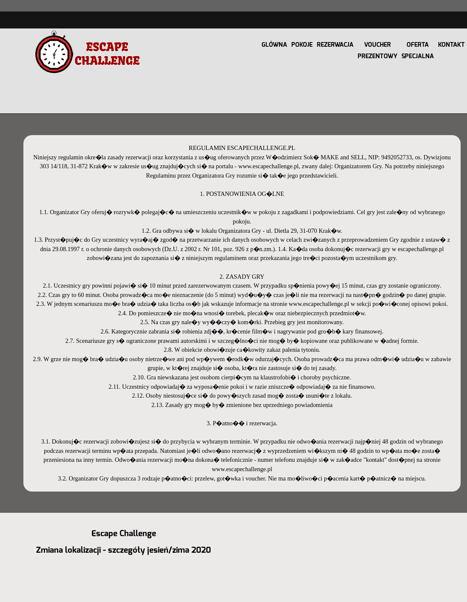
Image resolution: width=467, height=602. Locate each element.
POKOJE (302, 45)
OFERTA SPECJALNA (418, 50)
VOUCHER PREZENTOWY (377, 50)
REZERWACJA (335, 45)
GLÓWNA (274, 45)
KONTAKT (451, 45)
